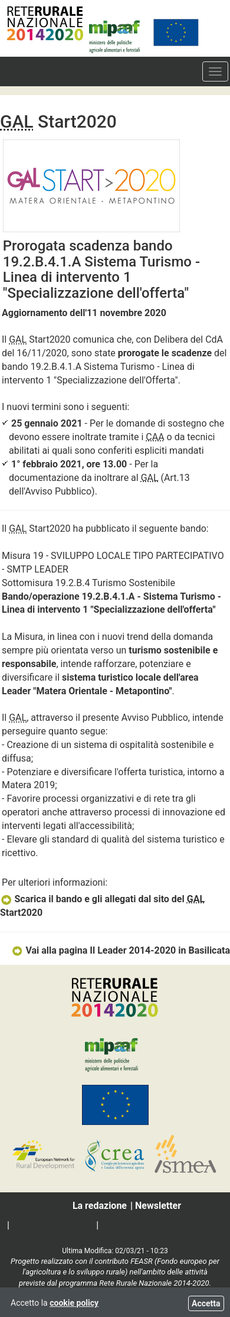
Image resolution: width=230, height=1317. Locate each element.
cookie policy (74, 1303)
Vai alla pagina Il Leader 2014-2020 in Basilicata (120, 950)
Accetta (206, 1303)
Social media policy (53, 1225)
